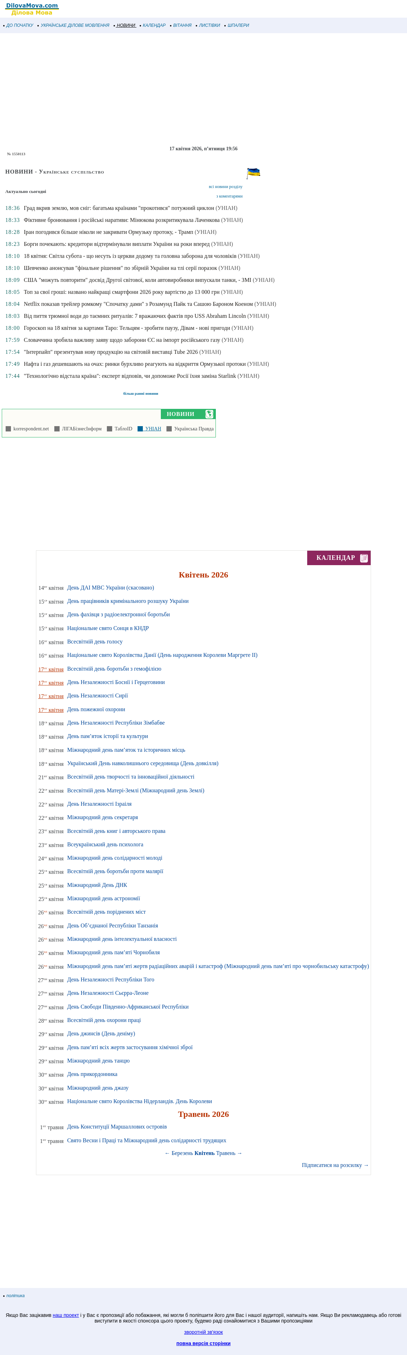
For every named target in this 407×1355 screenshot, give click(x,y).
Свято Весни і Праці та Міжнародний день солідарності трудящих (146, 1140)
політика (14, 1295)
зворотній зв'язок (203, 1332)
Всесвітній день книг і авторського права (116, 831)
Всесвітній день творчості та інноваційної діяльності (130, 777)
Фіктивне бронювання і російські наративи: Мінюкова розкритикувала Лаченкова (122, 220)
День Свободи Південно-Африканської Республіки (127, 1007)
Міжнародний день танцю (98, 1061)
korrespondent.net (30, 428)
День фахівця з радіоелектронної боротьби (118, 614)
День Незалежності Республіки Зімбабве (116, 723)
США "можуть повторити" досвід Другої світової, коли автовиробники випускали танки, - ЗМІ (137, 280)
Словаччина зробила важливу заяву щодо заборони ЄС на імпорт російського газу (122, 340)
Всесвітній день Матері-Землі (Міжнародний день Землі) (135, 790)
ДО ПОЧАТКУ (18, 25)
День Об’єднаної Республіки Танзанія (112, 925)
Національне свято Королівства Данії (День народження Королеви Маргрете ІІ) (162, 655)
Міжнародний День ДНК (97, 885)
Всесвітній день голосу (94, 642)
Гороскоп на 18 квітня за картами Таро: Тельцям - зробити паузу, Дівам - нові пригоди (127, 328)
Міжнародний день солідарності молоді (114, 858)
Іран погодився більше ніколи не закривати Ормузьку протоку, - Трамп (108, 232)
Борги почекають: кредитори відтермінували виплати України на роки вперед (116, 244)
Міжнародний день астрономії (103, 898)
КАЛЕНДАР (153, 25)
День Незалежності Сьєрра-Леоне (107, 993)
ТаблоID (122, 428)
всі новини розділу (226, 186)
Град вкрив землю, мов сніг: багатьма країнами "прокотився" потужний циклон (119, 208)
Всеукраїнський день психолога (105, 844)
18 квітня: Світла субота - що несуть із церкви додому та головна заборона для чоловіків (130, 256)
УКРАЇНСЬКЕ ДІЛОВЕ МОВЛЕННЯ (73, 25)
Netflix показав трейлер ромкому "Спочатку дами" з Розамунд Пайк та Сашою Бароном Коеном (138, 304)
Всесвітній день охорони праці (104, 1020)
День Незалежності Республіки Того (110, 979)
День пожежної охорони (96, 709)
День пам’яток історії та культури (107, 736)
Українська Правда (193, 428)
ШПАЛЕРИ (237, 25)
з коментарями (229, 196)
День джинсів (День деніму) (101, 1033)
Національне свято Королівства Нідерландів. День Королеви (139, 1101)
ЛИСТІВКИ (208, 25)
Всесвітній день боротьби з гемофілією (114, 669)
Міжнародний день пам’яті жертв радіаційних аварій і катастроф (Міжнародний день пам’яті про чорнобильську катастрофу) (218, 966)
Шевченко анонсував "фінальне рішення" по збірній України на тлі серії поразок (120, 268)
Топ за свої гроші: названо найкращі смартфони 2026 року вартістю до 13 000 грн (121, 292)
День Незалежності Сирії (97, 695)
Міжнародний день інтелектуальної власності (122, 939)
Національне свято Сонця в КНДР (108, 628)
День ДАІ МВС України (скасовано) (110, 588)
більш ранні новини (140, 393)
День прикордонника (92, 1074)
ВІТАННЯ (181, 25)
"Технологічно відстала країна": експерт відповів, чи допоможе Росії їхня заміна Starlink (130, 376)
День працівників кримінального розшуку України (127, 601)
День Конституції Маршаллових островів (117, 1127)
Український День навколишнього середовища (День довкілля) (142, 763)
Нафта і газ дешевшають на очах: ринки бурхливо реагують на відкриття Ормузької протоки (134, 364)
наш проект (66, 1315)
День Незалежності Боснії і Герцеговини (116, 682)
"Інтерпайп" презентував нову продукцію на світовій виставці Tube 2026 (111, 352)
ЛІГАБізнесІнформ (81, 428)
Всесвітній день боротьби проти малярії (115, 871)
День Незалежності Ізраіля (99, 804)
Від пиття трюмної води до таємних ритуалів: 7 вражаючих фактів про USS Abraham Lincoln (135, 316)
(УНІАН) (226, 208)
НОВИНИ (124, 25)
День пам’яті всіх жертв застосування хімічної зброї (130, 1047)
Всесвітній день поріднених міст (106, 912)
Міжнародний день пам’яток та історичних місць (126, 750)
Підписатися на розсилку (335, 1165)
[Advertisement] (203, 89)
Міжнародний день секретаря (102, 817)
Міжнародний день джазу (97, 1088)
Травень (226, 1153)
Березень (182, 1153)
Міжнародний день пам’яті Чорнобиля (113, 952)
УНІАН (152, 428)
